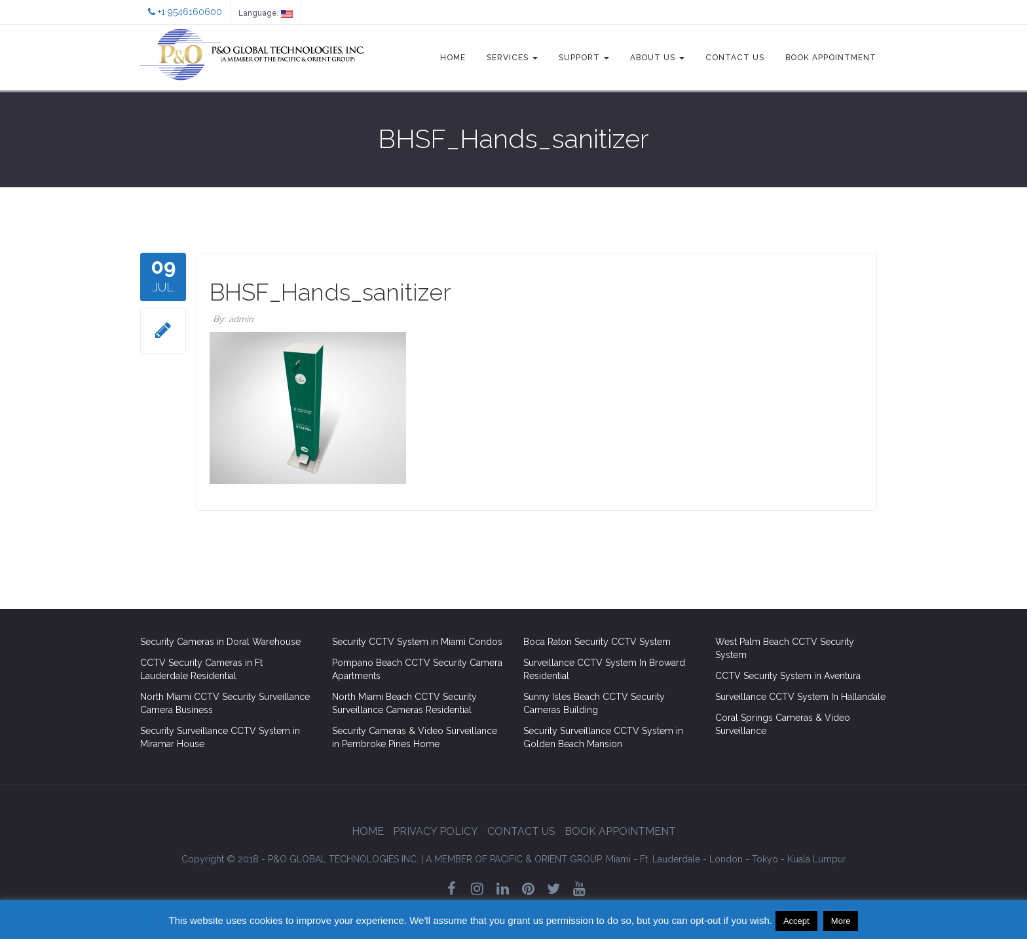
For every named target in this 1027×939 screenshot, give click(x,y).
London (726, 859)
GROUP (514, 859)
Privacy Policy (435, 831)
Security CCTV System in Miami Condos (417, 641)
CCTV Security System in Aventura (788, 676)
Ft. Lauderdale (670, 859)
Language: (265, 13)
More (841, 921)
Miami (618, 859)
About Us (657, 57)
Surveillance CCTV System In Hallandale (800, 696)
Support (584, 57)
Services (512, 57)
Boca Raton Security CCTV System (597, 641)
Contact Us (734, 57)
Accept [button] (796, 921)
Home (453, 57)
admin (241, 319)
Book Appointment (830, 57)
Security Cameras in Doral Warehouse (220, 641)
